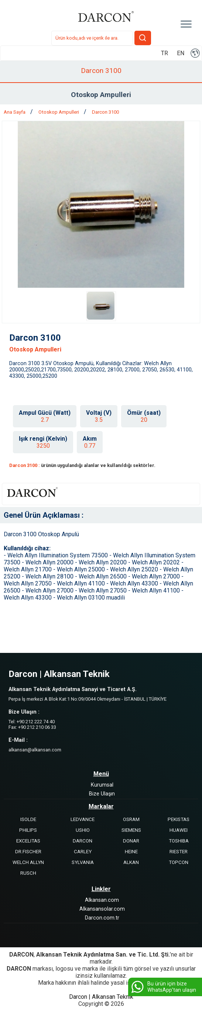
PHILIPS (28, 830)
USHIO (83, 830)
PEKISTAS (178, 819)
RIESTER (179, 851)
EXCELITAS (28, 841)
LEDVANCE (83, 819)
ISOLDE (28, 819)
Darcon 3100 (105, 112)
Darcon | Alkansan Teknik (101, 996)
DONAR (131, 841)
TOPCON (178, 862)
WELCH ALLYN (28, 862)
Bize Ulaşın (102, 794)
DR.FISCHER (28, 851)
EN (180, 53)
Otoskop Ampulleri (59, 112)
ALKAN (131, 862)
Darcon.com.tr (102, 918)
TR (164, 53)
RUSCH (28, 873)
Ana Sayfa (15, 112)
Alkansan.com (102, 900)
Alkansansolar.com (102, 909)
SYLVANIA (83, 862)
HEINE (131, 851)
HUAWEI (179, 830)
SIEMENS (131, 830)
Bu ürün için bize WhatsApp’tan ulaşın (163, 987)
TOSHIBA (179, 841)
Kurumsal (102, 785)
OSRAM (131, 819)
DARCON (82, 841)
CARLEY (83, 851)
